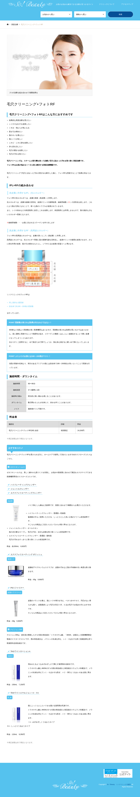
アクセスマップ (127, 4)
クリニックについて (106, 4)
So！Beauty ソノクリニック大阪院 (119, 784)
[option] (49, 65)
